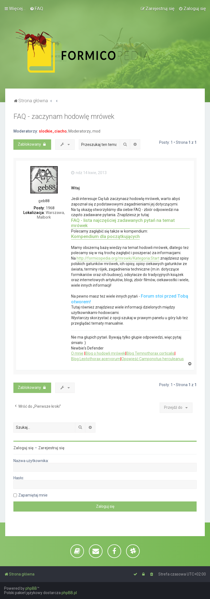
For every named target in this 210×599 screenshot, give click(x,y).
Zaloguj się (23, 448)
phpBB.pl (69, 593)
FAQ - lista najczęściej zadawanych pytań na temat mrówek (123, 223)
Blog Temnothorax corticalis (150, 353)
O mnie (77, 353)
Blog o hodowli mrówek (105, 353)
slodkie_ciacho (53, 131)
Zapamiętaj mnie (33, 495)
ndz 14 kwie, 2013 (89, 173)
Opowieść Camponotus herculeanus (152, 359)
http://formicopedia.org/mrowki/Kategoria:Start (118, 258)
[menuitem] (36, 8)
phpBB (31, 588)
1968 (50, 208)
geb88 (43, 201)
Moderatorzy (79, 131)
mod (96, 131)
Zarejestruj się (51, 448)
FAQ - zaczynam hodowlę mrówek (63, 117)
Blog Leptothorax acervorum (95, 359)
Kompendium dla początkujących (105, 236)
